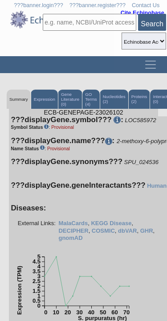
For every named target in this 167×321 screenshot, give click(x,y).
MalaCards (73, 223)
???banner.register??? (97, 5)
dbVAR (127, 230)
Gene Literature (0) (70, 99)
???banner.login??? (38, 5)
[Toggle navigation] (150, 64)
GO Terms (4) (91, 99)
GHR (146, 230)
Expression (44, 99)
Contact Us (145, 5)
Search (152, 24)
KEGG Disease (111, 223)
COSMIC (103, 230)
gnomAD (70, 238)
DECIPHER (73, 230)
